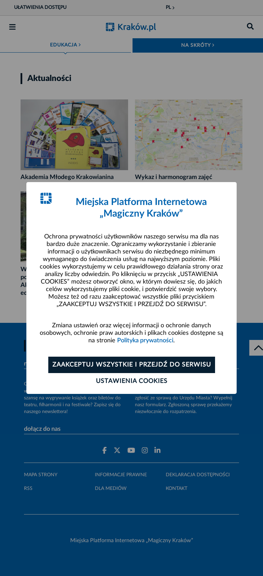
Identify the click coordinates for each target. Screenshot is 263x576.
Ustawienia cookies (131, 381)
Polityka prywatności (145, 341)
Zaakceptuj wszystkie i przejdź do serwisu (131, 365)
